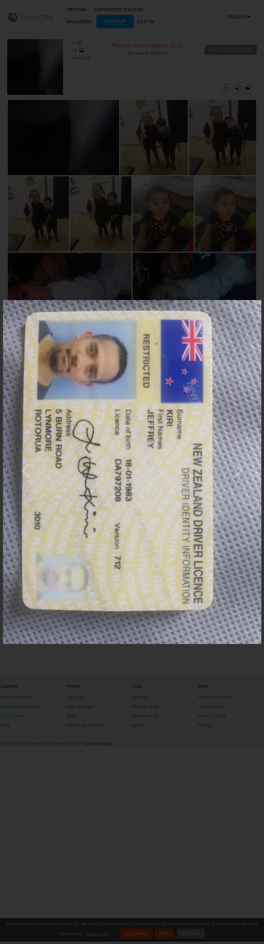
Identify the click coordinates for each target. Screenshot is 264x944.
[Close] (259, 301)
